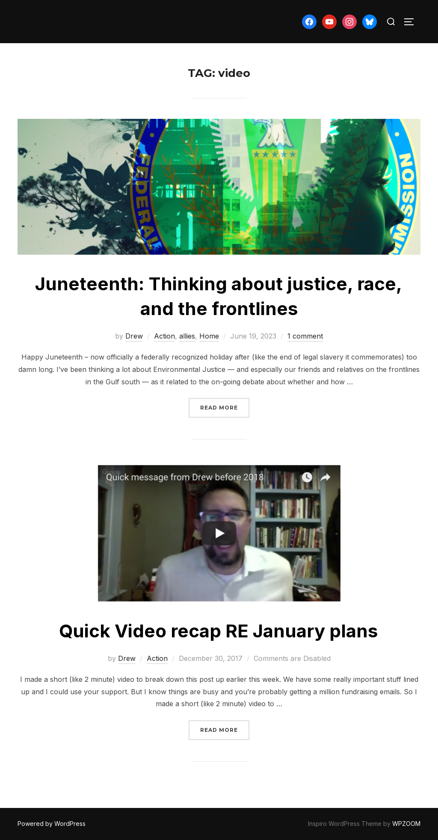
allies (187, 336)
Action (164, 336)
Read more (224, 407)
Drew (134, 336)
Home (209, 336)
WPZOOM (406, 823)
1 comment (305, 336)
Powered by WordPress (52, 823)
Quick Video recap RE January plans (218, 631)
